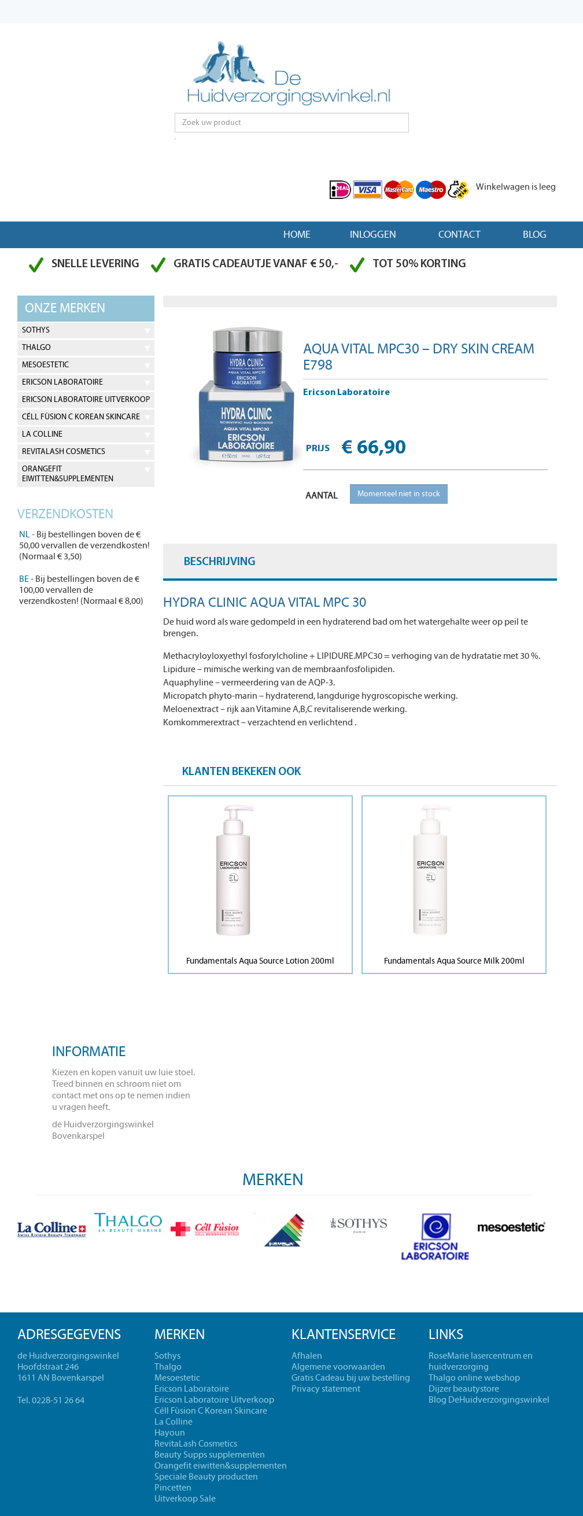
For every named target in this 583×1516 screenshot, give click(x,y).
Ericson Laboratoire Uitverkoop (86, 399)
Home (297, 234)
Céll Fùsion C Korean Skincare (81, 417)
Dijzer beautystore (464, 1389)
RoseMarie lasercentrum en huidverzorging (481, 1361)
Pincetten (172, 1487)
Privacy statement (326, 1389)
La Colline (42, 434)
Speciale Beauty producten (206, 1476)
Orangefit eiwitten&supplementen (67, 474)
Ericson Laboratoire (62, 382)
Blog (535, 234)
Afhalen (307, 1356)
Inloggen (373, 234)
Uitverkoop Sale (185, 1498)
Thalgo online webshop (474, 1378)
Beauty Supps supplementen (209, 1454)
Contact (459, 234)
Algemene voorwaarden (338, 1367)
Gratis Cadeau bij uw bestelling (351, 1378)
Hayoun (169, 1433)
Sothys (36, 330)
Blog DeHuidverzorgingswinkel (489, 1400)
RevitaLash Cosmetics (63, 451)
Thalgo (36, 347)
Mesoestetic (45, 365)
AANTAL (321, 495)
